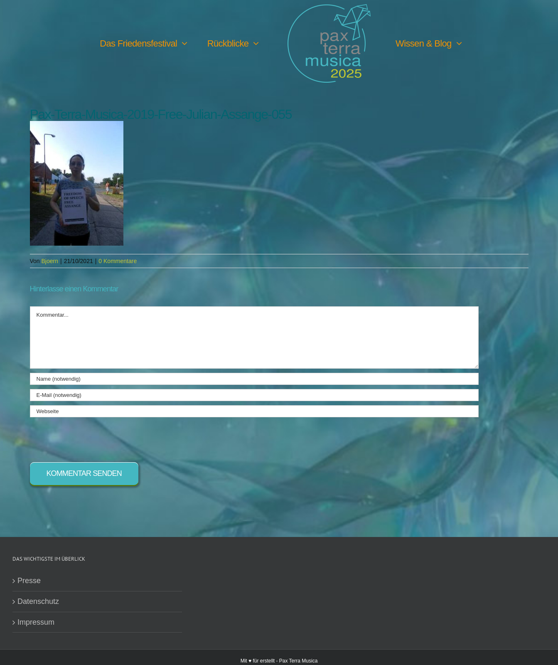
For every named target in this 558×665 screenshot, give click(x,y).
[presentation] (93, 437)
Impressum (35, 622)
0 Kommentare (117, 261)
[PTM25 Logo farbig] (329, 8)
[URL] (254, 411)
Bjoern (50, 261)
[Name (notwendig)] (254, 379)
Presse (29, 580)
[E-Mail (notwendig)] (254, 395)
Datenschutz (38, 601)
